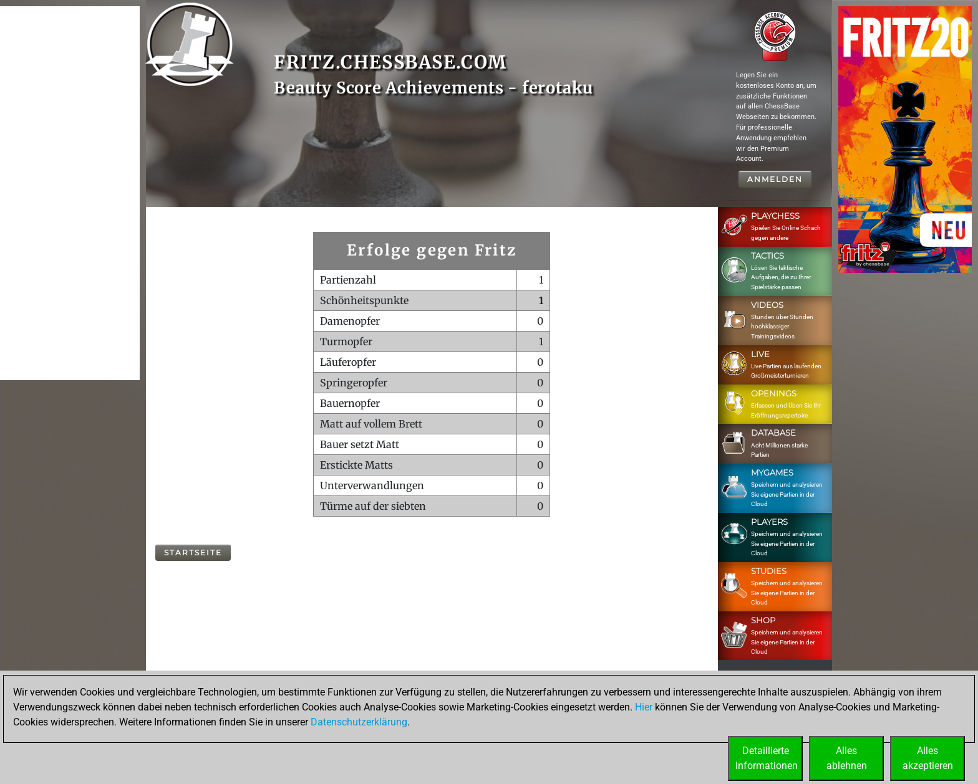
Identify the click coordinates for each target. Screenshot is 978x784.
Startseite (193, 552)
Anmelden (775, 179)
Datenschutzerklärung (359, 722)
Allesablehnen (846, 758)
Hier (643, 707)
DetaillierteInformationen (766, 758)
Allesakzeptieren (928, 758)
